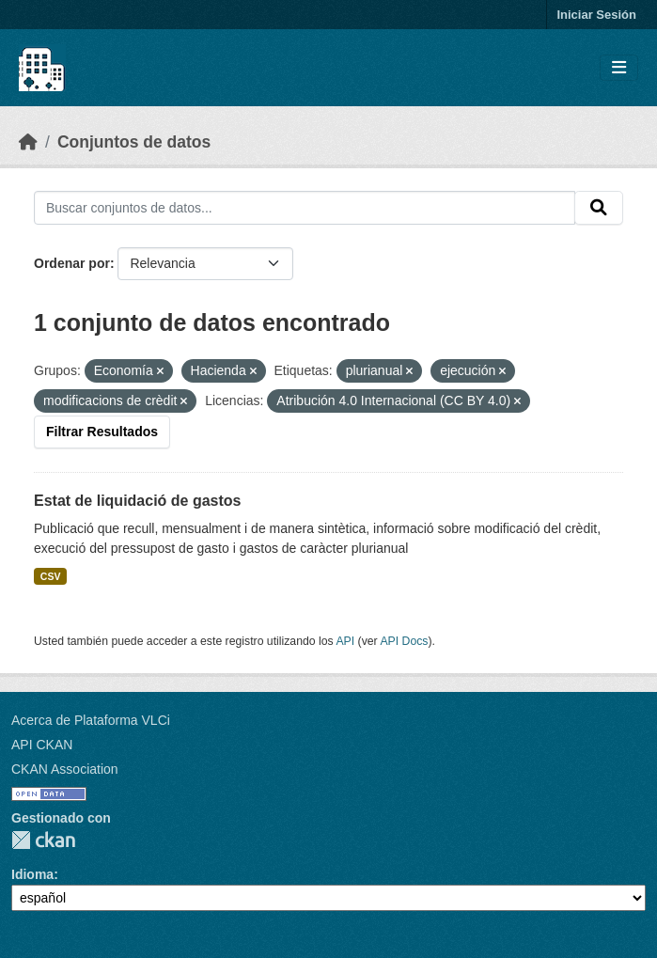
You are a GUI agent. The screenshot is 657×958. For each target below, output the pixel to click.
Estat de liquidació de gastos (138, 501)
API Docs (404, 641)
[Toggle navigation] (619, 68)
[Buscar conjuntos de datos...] (304, 208)
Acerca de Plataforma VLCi (90, 720)
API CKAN (41, 744)
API (345, 641)
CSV (50, 576)
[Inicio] (28, 142)
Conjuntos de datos (134, 142)
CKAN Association (64, 769)
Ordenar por (72, 263)
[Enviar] (598, 208)
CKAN (43, 840)
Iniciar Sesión (596, 15)
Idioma (32, 874)
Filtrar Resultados (102, 431)
